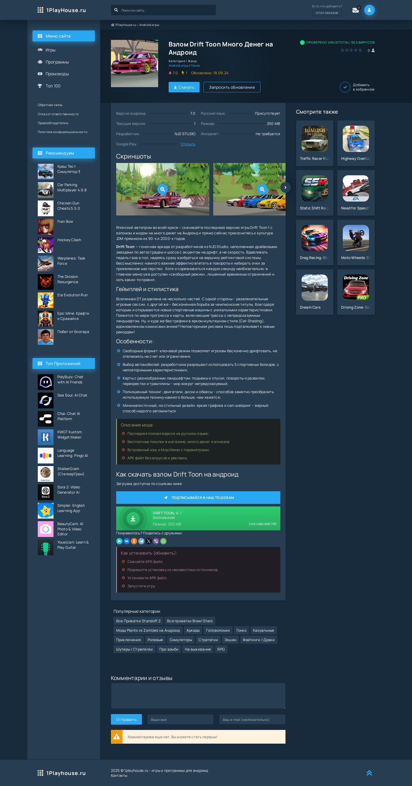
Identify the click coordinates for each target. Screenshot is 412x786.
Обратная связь (50, 105)
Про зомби (169, 649)
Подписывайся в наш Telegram (198, 497)
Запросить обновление (232, 87)
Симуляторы (181, 639)
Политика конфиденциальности (63, 132)
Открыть (188, 143)
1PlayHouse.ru (66, 10)
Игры (51, 50)
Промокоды (57, 74)
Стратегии (208, 639)
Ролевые (155, 639)
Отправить (126, 719)
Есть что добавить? (327, 10)
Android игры (149, 25)
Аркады (193, 630)
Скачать (184, 87)
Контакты (119, 775)
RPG (221, 649)
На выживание (198, 649)
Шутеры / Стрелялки (134, 649)
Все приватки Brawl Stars (190, 620)
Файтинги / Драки (258, 639)
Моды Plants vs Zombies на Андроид (148, 630)
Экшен (230, 639)
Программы (57, 62)
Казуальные (263, 630)
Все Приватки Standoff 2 (138, 620)
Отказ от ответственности (58, 114)
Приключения (128, 639)
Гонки (195, 65)
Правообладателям (53, 123)
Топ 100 (53, 86)
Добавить (357, 87)
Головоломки (218, 630)
